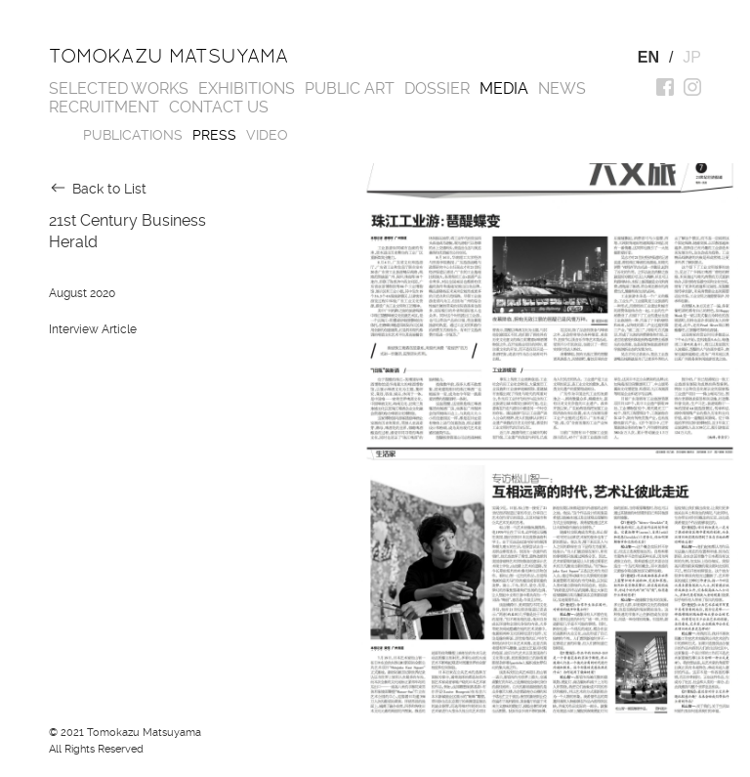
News (562, 88)
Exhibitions (246, 88)
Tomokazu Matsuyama (168, 55)
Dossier (437, 88)
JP (692, 57)
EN (648, 57)
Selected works (118, 88)
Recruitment (104, 107)
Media (503, 88)
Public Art (350, 88)
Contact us (219, 107)
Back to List (109, 188)
